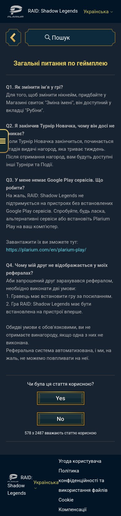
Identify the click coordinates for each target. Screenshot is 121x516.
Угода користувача (80, 461)
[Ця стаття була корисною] (60, 398)
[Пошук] (70, 37)
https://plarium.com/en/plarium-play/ (46, 250)
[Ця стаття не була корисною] (60, 419)
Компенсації (73, 509)
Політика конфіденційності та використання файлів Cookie (83, 485)
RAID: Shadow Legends (19, 485)
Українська (99, 12)
